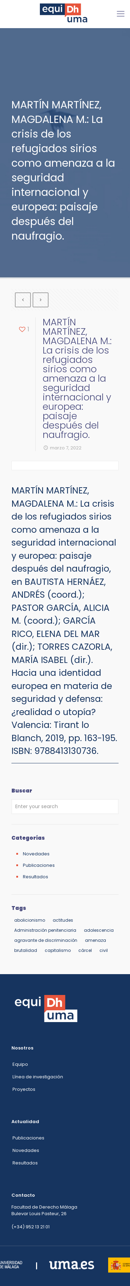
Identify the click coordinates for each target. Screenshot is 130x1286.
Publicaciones (39, 865)
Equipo (20, 1064)
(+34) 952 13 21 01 (30, 1226)
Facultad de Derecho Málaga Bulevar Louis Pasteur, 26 (44, 1210)
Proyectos (23, 1089)
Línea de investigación (37, 1076)
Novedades (36, 854)
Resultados (35, 876)
